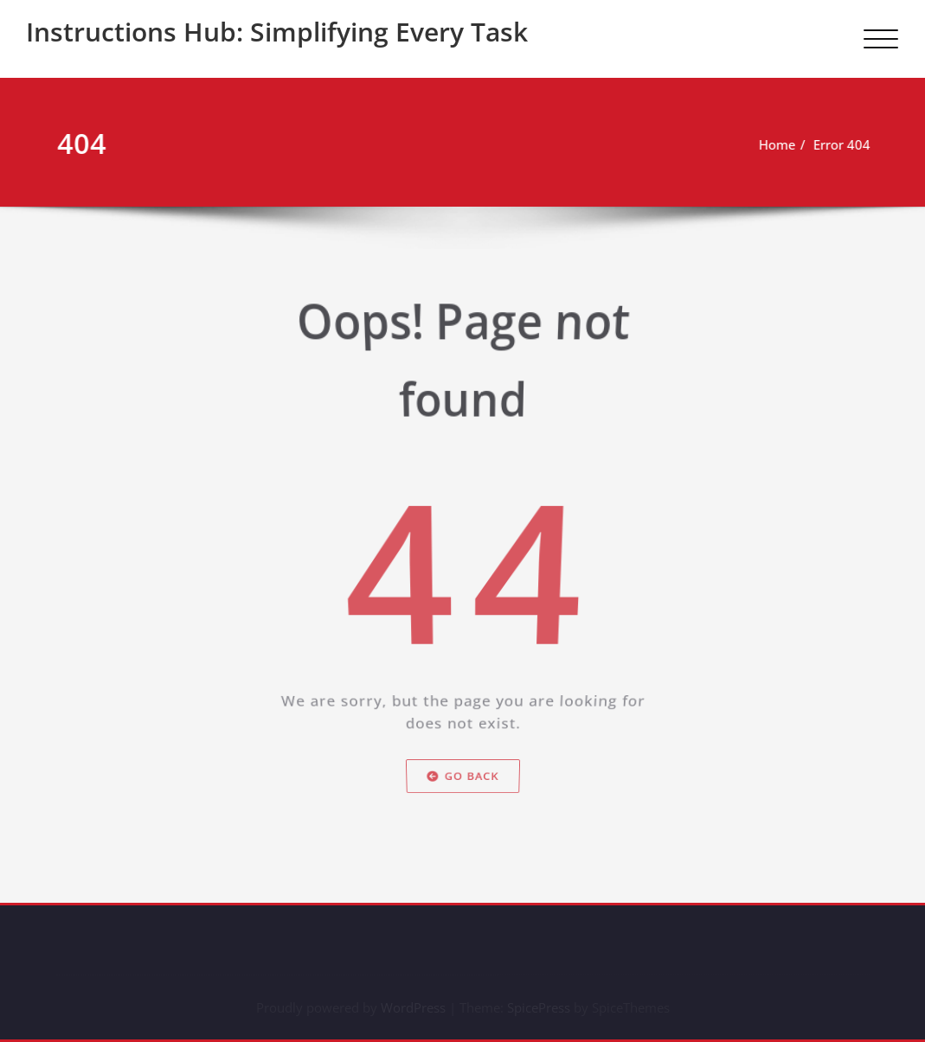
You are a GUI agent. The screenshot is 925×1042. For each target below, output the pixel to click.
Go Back (463, 792)
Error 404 (848, 144)
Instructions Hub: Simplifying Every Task (277, 31)
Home (783, 144)
